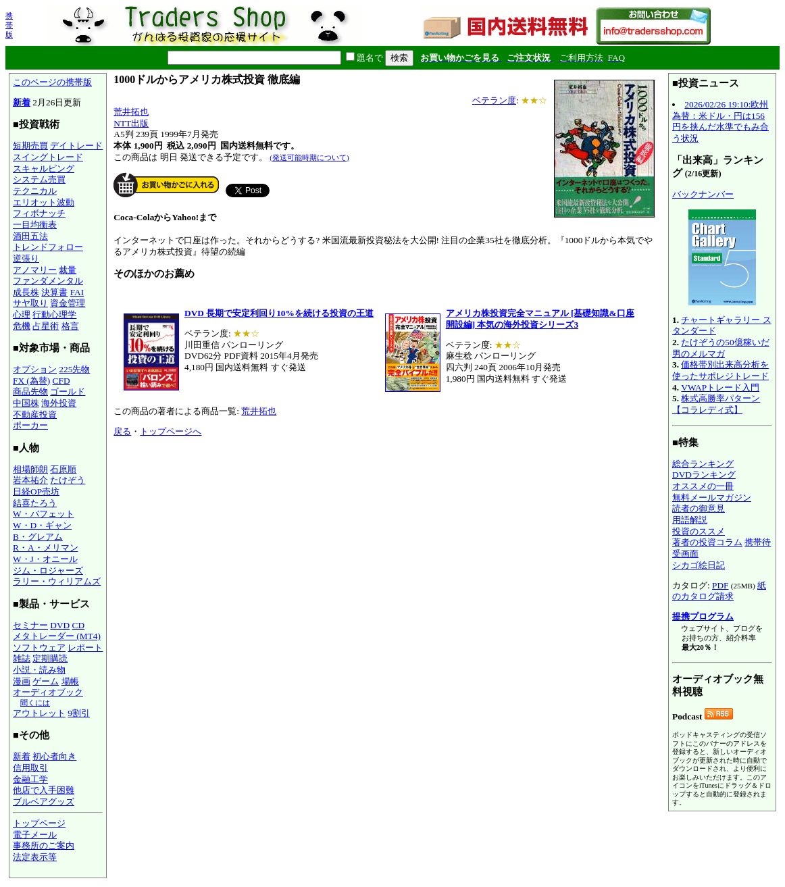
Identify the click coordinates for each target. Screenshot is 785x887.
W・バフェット (43, 514)
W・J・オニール (45, 559)
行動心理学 (54, 314)
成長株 (26, 292)
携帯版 (9, 25)
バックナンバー (703, 194)
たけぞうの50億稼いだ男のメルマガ (720, 348)
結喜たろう (35, 503)
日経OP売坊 (36, 491)
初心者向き (54, 756)
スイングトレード (48, 157)
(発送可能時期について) (309, 157)
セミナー (30, 625)
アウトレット (39, 713)
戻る (122, 431)
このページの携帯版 (52, 82)
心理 (21, 314)
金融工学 (30, 779)
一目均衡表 (35, 225)
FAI (77, 292)
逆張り (26, 258)
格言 (70, 326)
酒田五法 (30, 236)
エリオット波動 (43, 202)
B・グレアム (38, 537)
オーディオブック (48, 692)
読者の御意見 (698, 508)
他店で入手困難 (43, 790)
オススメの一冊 (703, 486)
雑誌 (21, 658)
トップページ (39, 823)
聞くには (35, 703)
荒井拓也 (131, 112)
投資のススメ (698, 531)
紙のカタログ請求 (719, 591)
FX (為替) (31, 381)
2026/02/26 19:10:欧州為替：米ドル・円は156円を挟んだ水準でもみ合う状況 (720, 121)
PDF (720, 585)
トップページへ (170, 431)
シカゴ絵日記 (698, 565)
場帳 (70, 681)
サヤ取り (30, 303)
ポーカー (30, 425)
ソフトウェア (39, 647)
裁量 (67, 270)
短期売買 (30, 146)
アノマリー (35, 270)
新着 (21, 102)
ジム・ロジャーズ (48, 570)
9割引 (79, 713)
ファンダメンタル (48, 281)
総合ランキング (703, 464)
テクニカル (35, 191)
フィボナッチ (39, 213)
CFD (61, 381)
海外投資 (58, 403)
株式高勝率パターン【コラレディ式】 (716, 404)
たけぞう (67, 480)
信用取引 (30, 768)
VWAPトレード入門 (720, 387)
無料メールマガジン (711, 497)
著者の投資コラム (707, 542)
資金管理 (67, 303)
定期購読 (50, 658)
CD (78, 625)
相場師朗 (30, 469)
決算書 (54, 292)
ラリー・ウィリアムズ (57, 581)
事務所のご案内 (43, 845)
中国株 (26, 403)
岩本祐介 (30, 480)
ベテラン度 (494, 100)
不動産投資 (35, 414)
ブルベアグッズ (43, 801)
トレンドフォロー (48, 247)
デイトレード (76, 146)
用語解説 (689, 520)
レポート (85, 647)
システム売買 (39, 179)
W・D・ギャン (42, 525)
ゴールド (67, 391)
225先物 (74, 369)
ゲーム (45, 681)
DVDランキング (704, 475)
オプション (35, 369)
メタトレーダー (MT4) (57, 636)
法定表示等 (35, 857)
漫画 (21, 681)
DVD (60, 625)
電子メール (35, 835)
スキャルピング (43, 168)
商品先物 (30, 391)
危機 (21, 326)
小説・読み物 (39, 670)
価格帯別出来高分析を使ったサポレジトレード (720, 370)
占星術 (45, 326)
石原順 (63, 469)
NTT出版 (131, 123)
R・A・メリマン (45, 547)
